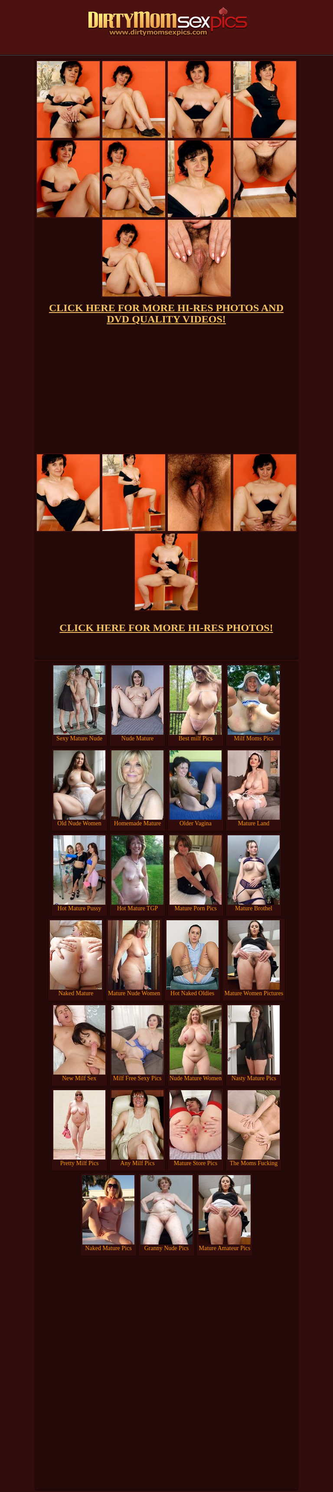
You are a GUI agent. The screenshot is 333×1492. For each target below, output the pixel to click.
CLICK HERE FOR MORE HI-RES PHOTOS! (166, 627)
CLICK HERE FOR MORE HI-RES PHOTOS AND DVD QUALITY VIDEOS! (166, 313)
